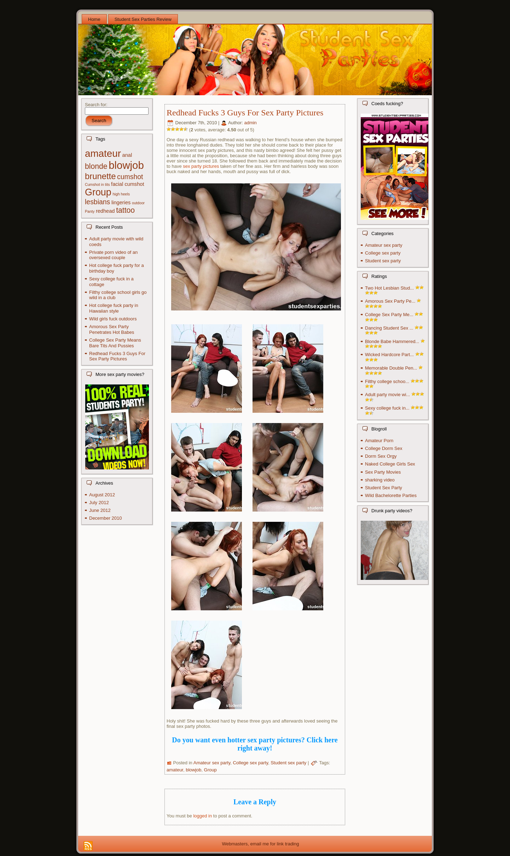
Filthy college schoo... (387, 381)
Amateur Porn (379, 440)
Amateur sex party (212, 762)
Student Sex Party (383, 487)
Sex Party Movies (383, 472)
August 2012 (102, 494)
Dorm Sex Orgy (381, 456)
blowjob (126, 165)
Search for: (96, 104)
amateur (103, 153)
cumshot (130, 177)
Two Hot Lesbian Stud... (389, 288)
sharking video (380, 480)
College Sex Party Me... (389, 314)
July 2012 (99, 502)
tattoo (125, 210)
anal (127, 155)
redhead (105, 211)
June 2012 (100, 510)
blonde (96, 166)
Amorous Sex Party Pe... (390, 301)
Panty (89, 211)
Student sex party (288, 762)
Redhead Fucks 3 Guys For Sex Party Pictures (117, 356)
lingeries (121, 202)
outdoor (138, 203)
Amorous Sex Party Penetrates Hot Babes (111, 329)
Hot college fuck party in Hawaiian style (113, 308)
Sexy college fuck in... (387, 408)
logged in (202, 815)
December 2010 (105, 518)
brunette (100, 176)
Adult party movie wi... (387, 394)
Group (98, 192)
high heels (121, 194)
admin (250, 122)
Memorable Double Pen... (391, 368)
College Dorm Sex (383, 448)
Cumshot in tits (97, 184)
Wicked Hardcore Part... (389, 354)
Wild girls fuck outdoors (113, 318)
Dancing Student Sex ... (389, 328)
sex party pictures (201, 166)
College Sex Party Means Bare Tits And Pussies (115, 342)
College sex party (250, 762)
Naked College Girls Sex (390, 464)
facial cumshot (127, 184)
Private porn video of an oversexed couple (113, 255)
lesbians (97, 202)
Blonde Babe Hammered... (392, 341)
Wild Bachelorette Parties (391, 495)
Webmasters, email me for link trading (260, 843)
